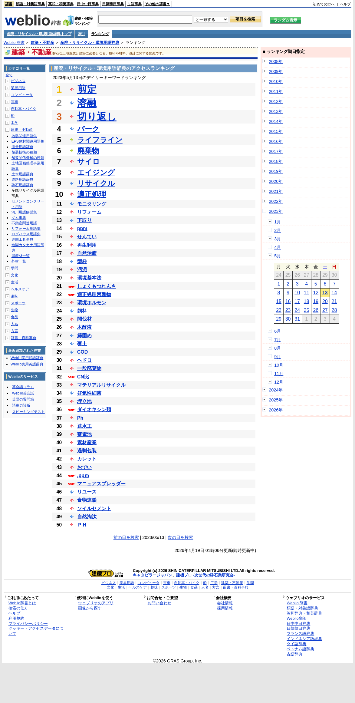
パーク (88, 129)
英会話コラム (23, 387)
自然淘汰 (87, 516)
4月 (277, 247)
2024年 (276, 390)
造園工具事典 (22, 239)
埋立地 (84, 401)
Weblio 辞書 (14, 42)
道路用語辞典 (22, 179)
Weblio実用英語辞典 (27, 364)
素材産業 (87, 442)
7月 (277, 339)
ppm (82, 228)
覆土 (82, 343)
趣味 (14, 296)
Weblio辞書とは (22, 603)
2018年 (276, 161)
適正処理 (91, 194)
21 (334, 301)
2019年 (276, 171)
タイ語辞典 (296, 644)
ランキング (100, 33)
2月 (277, 230)
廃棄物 (88, 151)
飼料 (82, 310)
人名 (14, 324)
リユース (87, 491)
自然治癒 (87, 253)
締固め (84, 335)
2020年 (276, 181)
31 (297, 319)
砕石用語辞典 (22, 185)
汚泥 (82, 269)
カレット (87, 458)
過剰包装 (87, 450)
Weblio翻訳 (296, 618)
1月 (277, 221)
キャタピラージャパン (152, 575)
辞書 (8, 4)
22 (278, 310)
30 (288, 319)
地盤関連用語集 (24, 136)
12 (315, 292)
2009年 (276, 71)
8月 (277, 348)
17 (297, 301)
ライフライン (100, 140)
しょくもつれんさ (96, 286)
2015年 (276, 131)
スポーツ (18, 303)
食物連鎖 (87, 500)
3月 (277, 238)
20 (325, 301)
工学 (14, 122)
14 (334, 292)
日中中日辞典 (88, 4)
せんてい (87, 236)
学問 (14, 268)
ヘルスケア (20, 289)
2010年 (276, 81)
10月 (278, 365)
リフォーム (89, 212)
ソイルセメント (94, 508)
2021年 (276, 191)
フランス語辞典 (300, 633)
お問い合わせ (159, 603)
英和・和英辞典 (61, 4)
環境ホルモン (91, 302)
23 (288, 310)
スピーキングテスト (28, 412)
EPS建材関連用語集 (28, 141)
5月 (277, 255)
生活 (14, 282)
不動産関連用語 (24, 223)
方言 (14, 331)
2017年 (276, 151)
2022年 (276, 201)
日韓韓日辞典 (113, 4)
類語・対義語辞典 (30, 4)
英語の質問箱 (23, 399)
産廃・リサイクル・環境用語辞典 (89, 42)
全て (9, 75)
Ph (80, 418)
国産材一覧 (21, 256)
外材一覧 (19, 261)
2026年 (276, 410)
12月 (278, 382)
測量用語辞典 (22, 147)
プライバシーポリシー (28, 623)
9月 (277, 356)
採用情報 (225, 608)
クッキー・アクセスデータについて (36, 631)
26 (315, 310)
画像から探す (90, 608)
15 (278, 301)
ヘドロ (84, 360)
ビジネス (18, 81)
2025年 (276, 400)
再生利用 (87, 245)
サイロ (88, 161)
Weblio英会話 (23, 393)
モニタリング (91, 203)
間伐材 (84, 319)
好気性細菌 (89, 393)
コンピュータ (22, 95)
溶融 (87, 102)
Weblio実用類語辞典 (27, 358)
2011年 (276, 91)
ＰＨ (82, 524)
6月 (277, 331)
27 (325, 310)
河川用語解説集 (24, 212)
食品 (14, 317)
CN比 (83, 376)
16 (288, 301)
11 (306, 292)
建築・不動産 (42, 42)
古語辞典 (134, 4)
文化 (14, 275)
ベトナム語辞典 (300, 649)
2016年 (276, 141)
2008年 (276, 61)
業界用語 (18, 88)
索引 (81, 33)
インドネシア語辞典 (304, 638)
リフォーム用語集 (26, 228)
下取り (84, 220)
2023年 (276, 211)
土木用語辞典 (22, 174)
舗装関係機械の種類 (28, 158)
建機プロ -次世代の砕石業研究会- (205, 575)
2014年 (276, 121)
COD (82, 352)
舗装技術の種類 (24, 152)
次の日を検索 (180, 537)
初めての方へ (324, 4)
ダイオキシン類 (94, 409)
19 (315, 301)
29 (278, 319)
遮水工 (84, 426)
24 (297, 310)
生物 (14, 310)
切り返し (97, 116)
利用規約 (16, 618)
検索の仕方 (18, 608)
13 (325, 292)
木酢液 (84, 327)
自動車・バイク (23, 109)
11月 (278, 373)
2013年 (276, 111)
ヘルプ (345, 4)
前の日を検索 (126, 537)
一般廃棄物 (89, 368)
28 (334, 310)
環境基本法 (89, 277)
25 (306, 310)
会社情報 (225, 603)
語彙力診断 (21, 405)
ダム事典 (19, 218)
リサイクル (96, 183)
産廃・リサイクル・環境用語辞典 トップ (39, 33)
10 (297, 292)
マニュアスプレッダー (101, 483)
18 (306, 301)
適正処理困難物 (94, 294)
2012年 (276, 101)
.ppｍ (83, 475)
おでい (84, 467)
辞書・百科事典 (23, 338)
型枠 (82, 261)
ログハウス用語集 (26, 234)
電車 (14, 102)
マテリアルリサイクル (101, 385)
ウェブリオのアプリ (95, 603)
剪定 (87, 89)
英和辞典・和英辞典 (304, 613)
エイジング (96, 172)
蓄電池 (84, 434)
